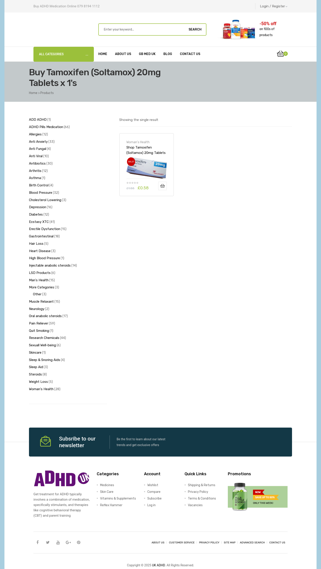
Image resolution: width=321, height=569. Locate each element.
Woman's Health (138, 142)
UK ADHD (158, 552)
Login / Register (274, 6)
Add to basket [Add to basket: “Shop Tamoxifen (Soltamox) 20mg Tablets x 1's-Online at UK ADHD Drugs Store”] (162, 186)
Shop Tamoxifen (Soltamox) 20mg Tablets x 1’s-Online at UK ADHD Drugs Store (146, 150)
